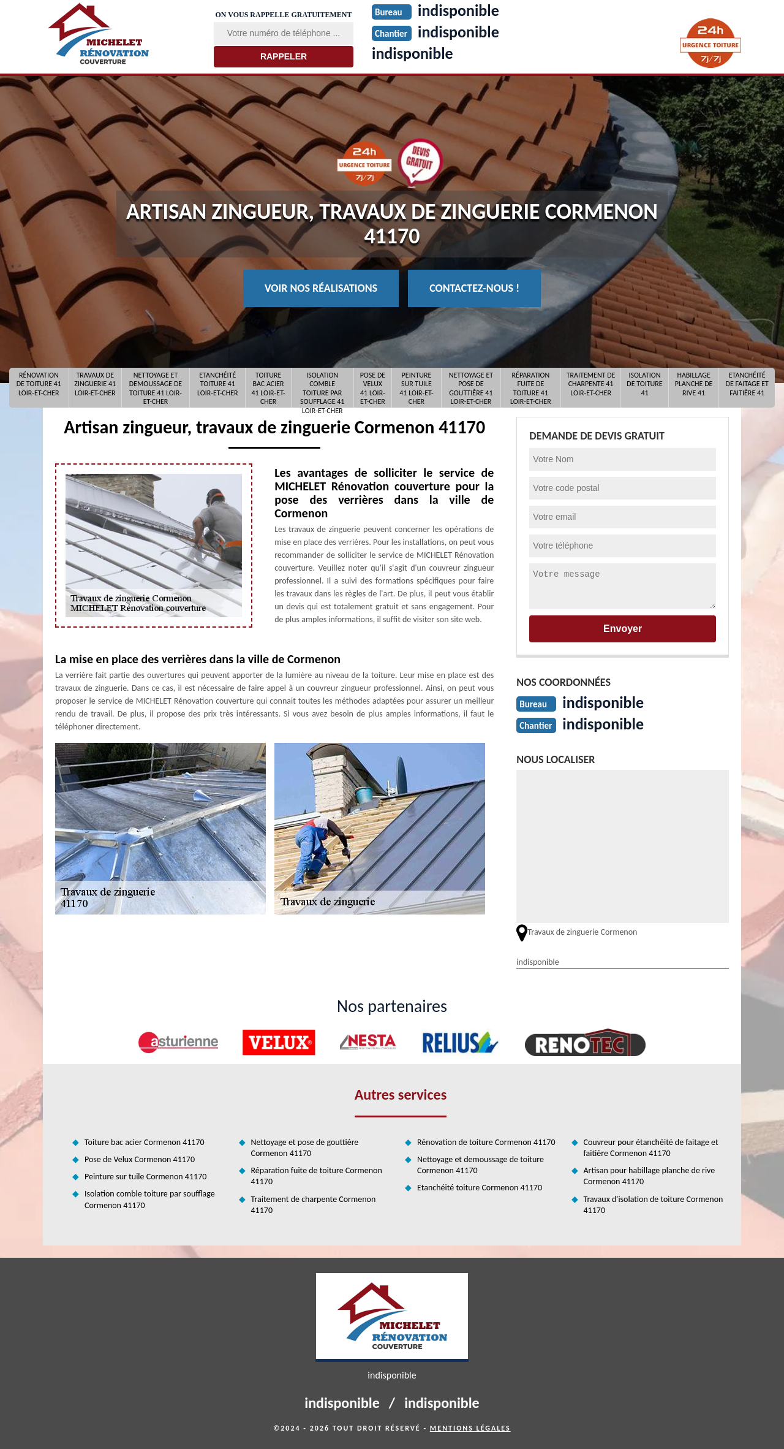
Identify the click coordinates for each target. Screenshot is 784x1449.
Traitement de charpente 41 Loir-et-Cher (591, 384)
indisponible (412, 53)
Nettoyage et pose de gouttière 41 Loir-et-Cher (471, 388)
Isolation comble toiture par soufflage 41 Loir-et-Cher (322, 388)
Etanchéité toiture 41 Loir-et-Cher (217, 384)
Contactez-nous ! (474, 288)
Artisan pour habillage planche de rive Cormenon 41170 (649, 1176)
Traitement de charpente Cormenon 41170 (313, 1204)
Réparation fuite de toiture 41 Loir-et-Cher (530, 388)
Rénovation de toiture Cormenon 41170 (486, 1142)
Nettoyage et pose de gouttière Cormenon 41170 (305, 1147)
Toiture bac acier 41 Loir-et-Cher (268, 388)
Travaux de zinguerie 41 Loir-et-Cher (95, 384)
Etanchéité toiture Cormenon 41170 (479, 1187)
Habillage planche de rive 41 (694, 384)
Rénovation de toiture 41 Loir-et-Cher (39, 384)
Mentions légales (470, 1428)
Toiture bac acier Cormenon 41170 (145, 1142)
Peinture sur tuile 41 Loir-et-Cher (416, 388)
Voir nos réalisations (321, 288)
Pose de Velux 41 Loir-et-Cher (372, 388)
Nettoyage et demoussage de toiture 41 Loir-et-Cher (155, 388)
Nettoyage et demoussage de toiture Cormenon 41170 (480, 1165)
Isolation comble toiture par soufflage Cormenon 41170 (150, 1199)
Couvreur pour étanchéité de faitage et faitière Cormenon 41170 (651, 1147)
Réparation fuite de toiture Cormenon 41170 (316, 1176)
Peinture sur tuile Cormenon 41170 (145, 1176)
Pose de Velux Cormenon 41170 (140, 1159)
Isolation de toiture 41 (644, 384)
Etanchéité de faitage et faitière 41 (747, 384)
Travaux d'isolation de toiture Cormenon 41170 (653, 1204)
